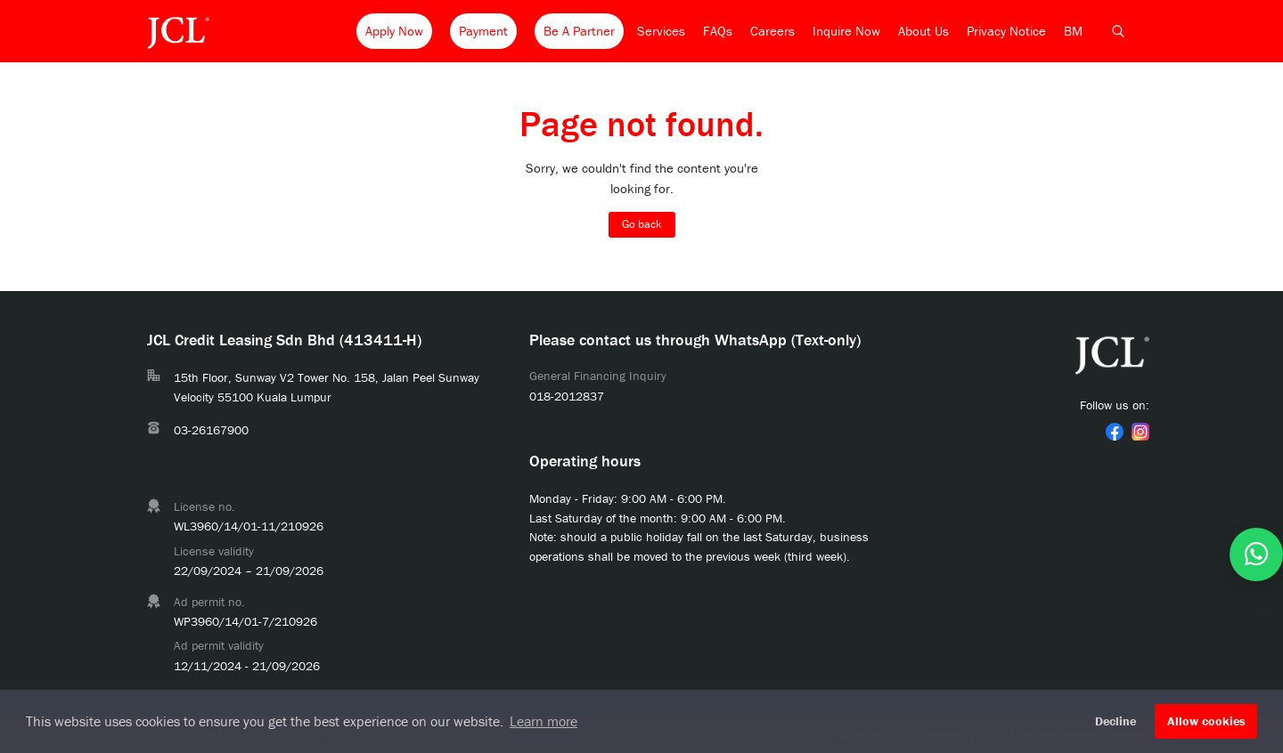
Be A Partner (579, 30)
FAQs (717, 30)
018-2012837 (566, 396)
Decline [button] (1115, 721)
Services (661, 30)
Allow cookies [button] (1206, 721)
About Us (923, 30)
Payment (483, 30)
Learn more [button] (543, 721)
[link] (1115, 432)
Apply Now (394, 30)
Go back (642, 223)
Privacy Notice (1006, 30)
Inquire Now (846, 30)
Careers (772, 30)
